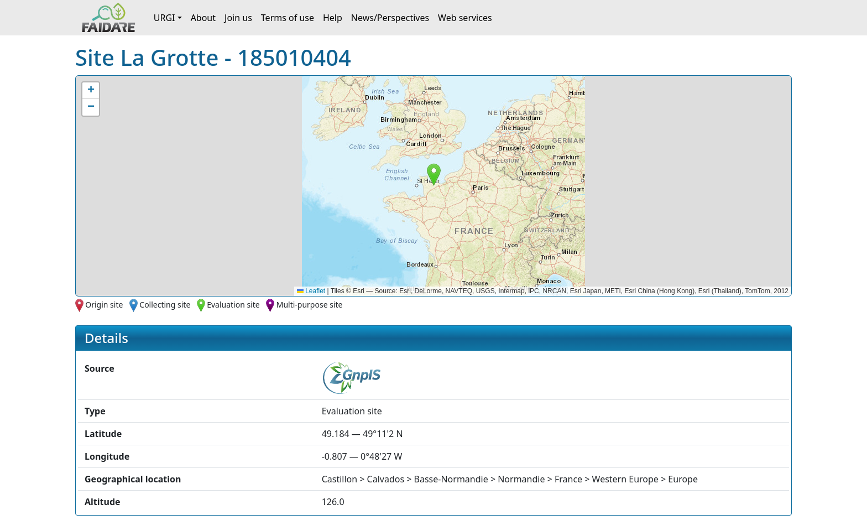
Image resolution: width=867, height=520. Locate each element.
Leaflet (311, 291)
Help (332, 18)
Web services (465, 18)
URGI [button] (164, 18)
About (203, 18)
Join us (238, 18)
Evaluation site (233, 304)
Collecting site (164, 304)
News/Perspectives (390, 18)
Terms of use (287, 18)
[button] (434, 174)
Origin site (104, 304)
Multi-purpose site (309, 304)
